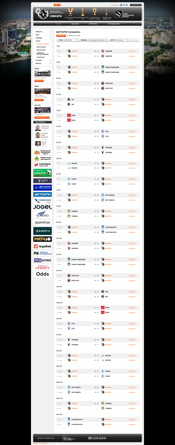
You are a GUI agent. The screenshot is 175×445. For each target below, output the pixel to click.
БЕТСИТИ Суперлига (43, 44)
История (39, 60)
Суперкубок (40, 57)
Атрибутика (93, 24)
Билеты (38, 63)
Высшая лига (41, 50)
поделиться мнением (41, 117)
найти (56, 5)
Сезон (38, 41)
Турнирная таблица (73, 35)
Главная (58, 24)
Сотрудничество (114, 24)
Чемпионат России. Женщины (43, 53)
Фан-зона (75, 24)
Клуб (37, 35)
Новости (39, 31)
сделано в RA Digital (40, 443)
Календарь (61, 35)
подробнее (38, 81)
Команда (39, 38)
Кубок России (41, 47)
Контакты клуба (135, 5)
